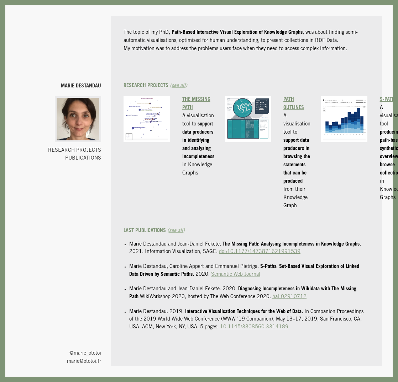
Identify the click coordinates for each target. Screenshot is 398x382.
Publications (83, 158)
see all (178, 86)
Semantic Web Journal (235, 274)
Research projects (74, 150)
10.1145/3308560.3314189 (254, 327)
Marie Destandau (81, 86)
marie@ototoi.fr (84, 361)
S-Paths (389, 99)
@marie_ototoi (85, 353)
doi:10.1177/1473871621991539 (259, 251)
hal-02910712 (289, 297)
